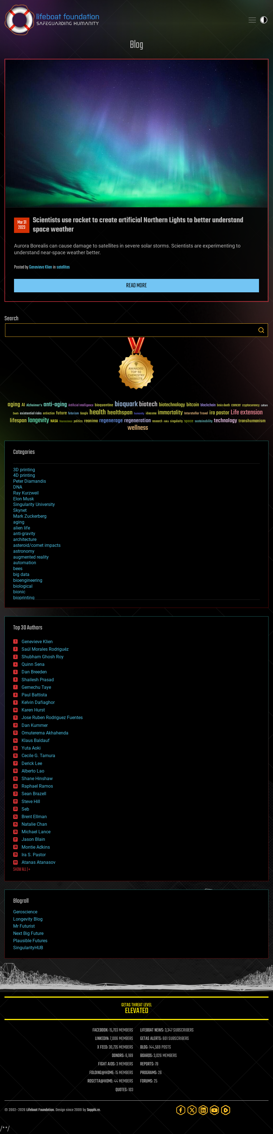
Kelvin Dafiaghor (38, 702)
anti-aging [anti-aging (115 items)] (55, 404)
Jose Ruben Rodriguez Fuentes (52, 717)
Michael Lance (36, 831)
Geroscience (25, 911)
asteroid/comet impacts (37, 545)
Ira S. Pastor (34, 854)
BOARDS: (146, 1056)
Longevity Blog (28, 919)
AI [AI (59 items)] (23, 405)
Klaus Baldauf (36, 740)
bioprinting (23, 597)
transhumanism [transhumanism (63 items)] (252, 421)
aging (18, 522)
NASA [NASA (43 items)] (54, 421)
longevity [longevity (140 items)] (38, 420)
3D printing (24, 469)
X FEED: (102, 1047)
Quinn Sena (33, 664)
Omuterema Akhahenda (45, 733)
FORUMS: (146, 1081)
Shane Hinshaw (37, 778)
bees (17, 568)
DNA (17, 487)
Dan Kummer (35, 725)
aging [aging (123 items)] (14, 404)
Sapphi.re (93, 1110)
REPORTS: (147, 1064)
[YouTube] (214, 1110)
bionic (19, 591)
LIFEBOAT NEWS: (152, 1030)
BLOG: (144, 1047)
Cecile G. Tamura (38, 755)
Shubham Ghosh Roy (43, 656)
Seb (25, 809)
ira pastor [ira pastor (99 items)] (219, 413)
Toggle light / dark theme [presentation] (263, 20)
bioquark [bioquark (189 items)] (126, 404)
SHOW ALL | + (21, 869)
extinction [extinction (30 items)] (49, 414)
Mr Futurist (24, 926)
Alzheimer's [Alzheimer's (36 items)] (34, 405)
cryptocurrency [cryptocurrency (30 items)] (251, 405)
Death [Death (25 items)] (15, 413)
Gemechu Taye (36, 687)
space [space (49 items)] (188, 421)
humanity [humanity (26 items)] (139, 414)
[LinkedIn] (203, 1110)
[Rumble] (225, 1110)
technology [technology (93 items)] (225, 421)
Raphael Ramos (37, 786)
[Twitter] (192, 1110)
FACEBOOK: (100, 1030)
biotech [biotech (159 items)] (148, 404)
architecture (24, 539)
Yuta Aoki (31, 748)
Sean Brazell (34, 793)
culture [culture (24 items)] (264, 405)
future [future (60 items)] (61, 413)
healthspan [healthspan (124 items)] (120, 412)
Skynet (20, 510)
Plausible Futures (30, 940)
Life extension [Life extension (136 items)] (247, 412)
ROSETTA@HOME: (100, 1081)
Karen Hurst (33, 710)
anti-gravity (24, 533)
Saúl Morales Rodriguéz (45, 649)
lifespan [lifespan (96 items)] (18, 420)
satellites (63, 267)
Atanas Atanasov (38, 862)
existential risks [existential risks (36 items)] (30, 414)
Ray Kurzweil (26, 493)
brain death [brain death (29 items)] (223, 405)
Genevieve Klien (40, 267)
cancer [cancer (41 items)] (236, 405)
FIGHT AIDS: (106, 1064)
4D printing (24, 475)
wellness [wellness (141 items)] (138, 428)
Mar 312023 (21, 225)
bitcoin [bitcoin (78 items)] (192, 405)
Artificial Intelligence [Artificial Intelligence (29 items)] (80, 405)
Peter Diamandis (29, 481)
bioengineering (27, 580)
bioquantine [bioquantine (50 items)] (104, 405)
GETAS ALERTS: (151, 1038)
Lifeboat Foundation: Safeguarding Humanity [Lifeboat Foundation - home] (122, 19)
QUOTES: (121, 1090)
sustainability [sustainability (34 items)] (203, 422)
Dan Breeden (34, 672)
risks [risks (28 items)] (166, 421)
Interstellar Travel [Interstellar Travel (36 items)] (196, 414)
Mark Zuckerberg (30, 516)
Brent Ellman (34, 816)
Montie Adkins (36, 847)
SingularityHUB (28, 947)
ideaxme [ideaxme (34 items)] (151, 414)
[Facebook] (180, 1110)
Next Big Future (28, 933)
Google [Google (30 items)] (84, 414)
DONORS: (118, 1056)
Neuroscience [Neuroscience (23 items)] (65, 421)
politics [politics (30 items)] (78, 421)
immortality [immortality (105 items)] (170, 412)
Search (261, 330)
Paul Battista (34, 694)
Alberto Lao (33, 771)
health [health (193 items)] (97, 413)
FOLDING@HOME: (101, 1073)
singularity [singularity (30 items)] (176, 421)
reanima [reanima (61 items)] (91, 421)
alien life (21, 528)
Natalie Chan (34, 824)
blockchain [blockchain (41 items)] (208, 405)
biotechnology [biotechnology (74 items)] (172, 405)
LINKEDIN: (102, 1038)
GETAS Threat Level (136, 1009)
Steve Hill (31, 801)
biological (23, 586)
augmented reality (31, 557)
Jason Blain (33, 839)
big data (21, 574)
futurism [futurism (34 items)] (73, 414)
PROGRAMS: (148, 1073)
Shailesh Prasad (38, 679)
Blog (136, 45)
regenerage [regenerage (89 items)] (111, 421)
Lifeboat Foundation (40, 1110)
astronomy (23, 551)
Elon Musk (23, 498)
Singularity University (34, 504)
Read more (136, 285)
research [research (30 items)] (157, 421)
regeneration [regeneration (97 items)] (137, 420)
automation (24, 562)
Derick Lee (32, 763)
